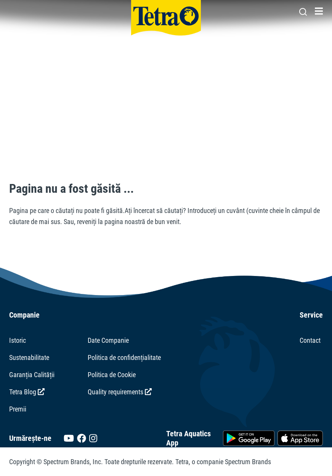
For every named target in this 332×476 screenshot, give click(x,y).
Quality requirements (120, 392)
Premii (17, 409)
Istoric (17, 340)
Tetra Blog (27, 392)
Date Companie (108, 340)
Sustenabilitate (29, 357)
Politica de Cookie (112, 375)
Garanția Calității (32, 375)
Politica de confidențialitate (124, 357)
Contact (310, 340)
